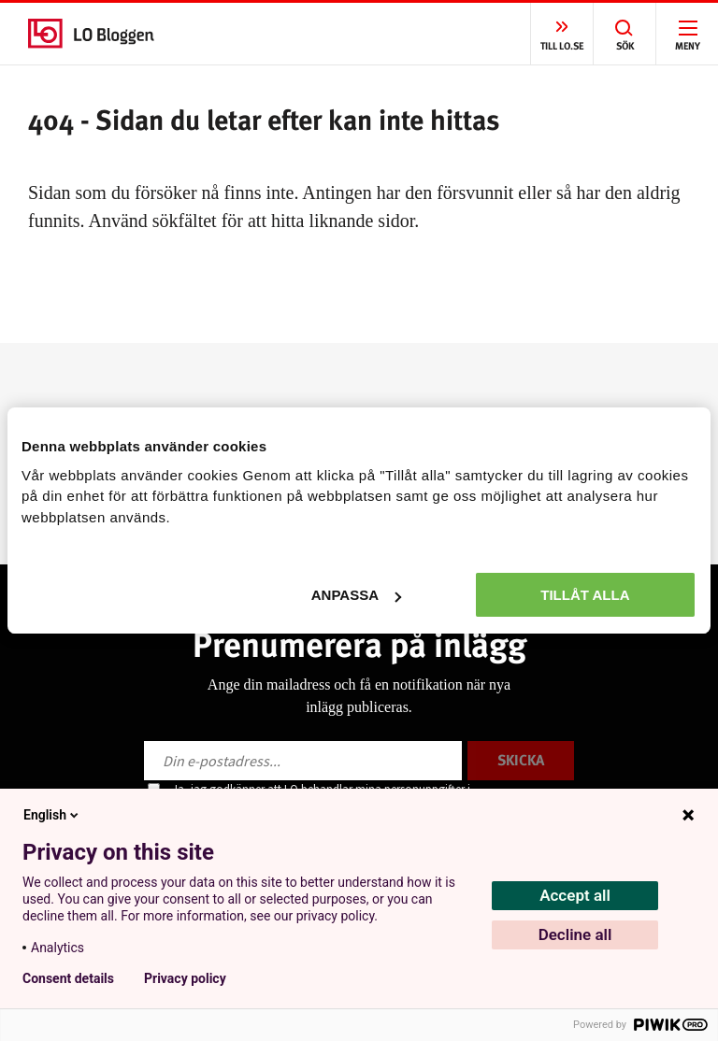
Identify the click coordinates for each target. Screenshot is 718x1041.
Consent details (68, 978)
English (52, 814)
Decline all (575, 934)
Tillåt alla (584, 595)
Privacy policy (185, 978)
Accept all (574, 895)
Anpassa (356, 595)
